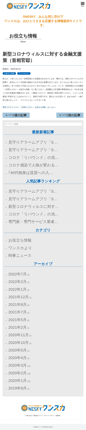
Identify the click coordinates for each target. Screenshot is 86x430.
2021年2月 (17, 327)
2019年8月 (17, 388)
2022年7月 (17, 274)
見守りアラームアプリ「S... (32, 191)
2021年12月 (18, 297)
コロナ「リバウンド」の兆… (33, 157)
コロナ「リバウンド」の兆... (33, 214)
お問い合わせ (29, 415)
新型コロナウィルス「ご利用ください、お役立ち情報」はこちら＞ (29, 107)
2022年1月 (17, 289)
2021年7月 (17, 312)
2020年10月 (18, 342)
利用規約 (58, 415)
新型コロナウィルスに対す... (33, 206)
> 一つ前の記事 (69, 115)
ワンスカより (20, 248)
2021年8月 (17, 304)
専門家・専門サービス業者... (33, 222)
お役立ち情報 (19, 240)
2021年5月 (17, 320)
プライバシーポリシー (49, 415)
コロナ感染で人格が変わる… (33, 165)
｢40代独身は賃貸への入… (30, 173)
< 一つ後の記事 (16, 115)
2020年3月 (17, 365)
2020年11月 (18, 335)
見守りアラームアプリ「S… (32, 142)
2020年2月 (17, 373)
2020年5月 (17, 350)
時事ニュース (20, 255)
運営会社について (37, 415)
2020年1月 (17, 380)
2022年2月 (17, 282)
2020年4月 (17, 358)
